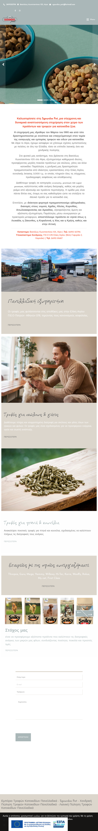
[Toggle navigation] (91, 19)
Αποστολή (23, 737)
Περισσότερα (14, 325)
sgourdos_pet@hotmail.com (63, 4)
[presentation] (36, 727)
